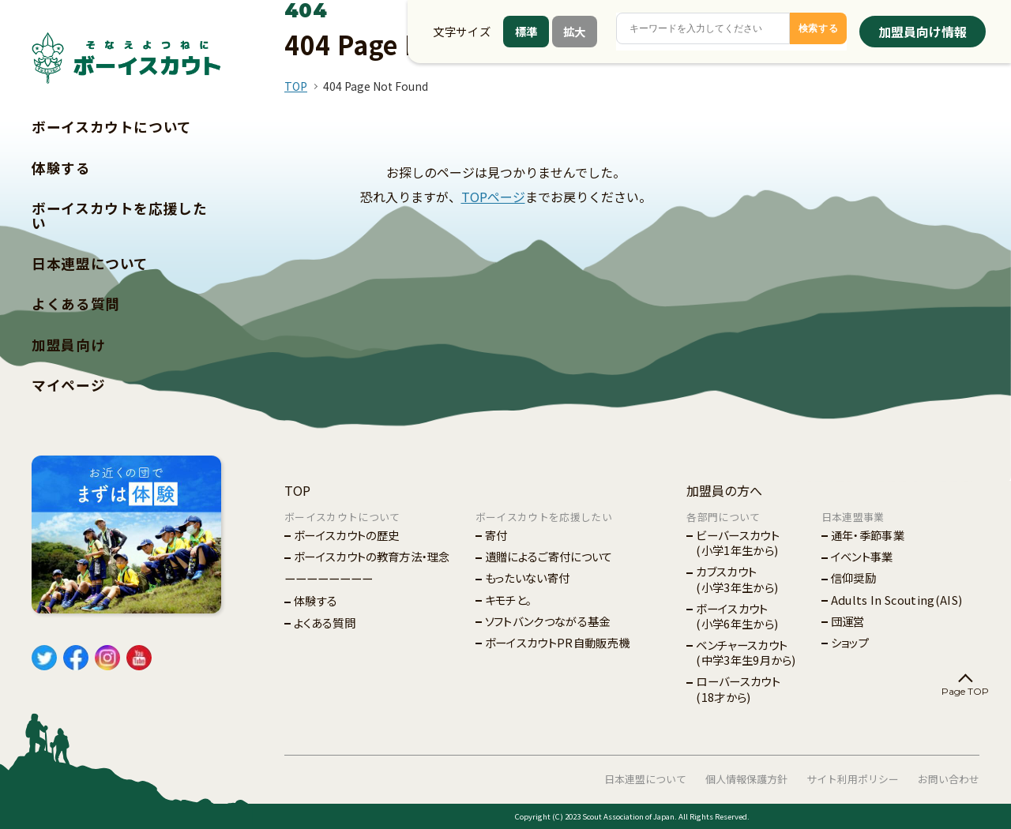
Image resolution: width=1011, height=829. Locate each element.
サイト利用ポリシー (852, 778)
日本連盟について (90, 263)
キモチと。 (508, 599)
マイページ (68, 385)
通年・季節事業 (867, 534)
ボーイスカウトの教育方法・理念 (372, 556)
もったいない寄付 (527, 577)
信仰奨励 (853, 577)
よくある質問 (76, 303)
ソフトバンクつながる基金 (548, 620)
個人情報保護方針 (746, 778)
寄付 (496, 534)
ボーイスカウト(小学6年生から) (737, 616)
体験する (61, 168)
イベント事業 (862, 556)
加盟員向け (68, 344)
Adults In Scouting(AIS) (896, 599)
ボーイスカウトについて (112, 127)
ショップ (850, 642)
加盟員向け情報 (922, 31)
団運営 (848, 620)
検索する (819, 28)
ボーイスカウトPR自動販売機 (557, 642)
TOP (295, 86)
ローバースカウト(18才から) (738, 688)
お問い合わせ (948, 778)
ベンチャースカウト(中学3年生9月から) (746, 652)
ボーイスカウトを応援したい (120, 215)
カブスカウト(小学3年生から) (737, 579)
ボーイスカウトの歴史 (346, 534)
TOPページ (493, 196)
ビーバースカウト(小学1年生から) (738, 542)
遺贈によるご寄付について (549, 556)
